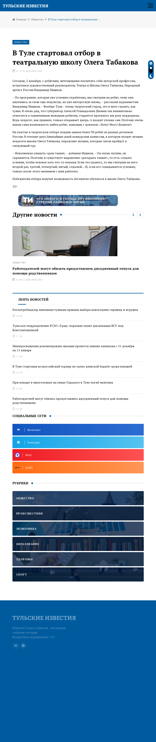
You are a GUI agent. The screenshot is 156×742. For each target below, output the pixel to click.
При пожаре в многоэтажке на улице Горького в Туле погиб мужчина (62, 382)
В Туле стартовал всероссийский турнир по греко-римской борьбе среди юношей (72, 366)
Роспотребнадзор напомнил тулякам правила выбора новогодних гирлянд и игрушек (75, 310)
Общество (37, 19)
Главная (19, 19)
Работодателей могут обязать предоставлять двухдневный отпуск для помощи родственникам (70, 401)
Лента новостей (33, 299)
